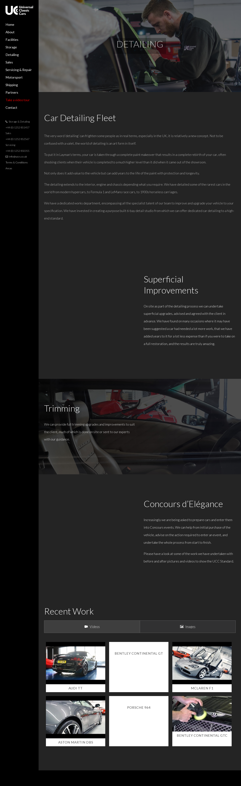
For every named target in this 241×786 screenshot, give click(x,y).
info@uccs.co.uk (18, 156)
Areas (9, 168)
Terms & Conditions (17, 162)
